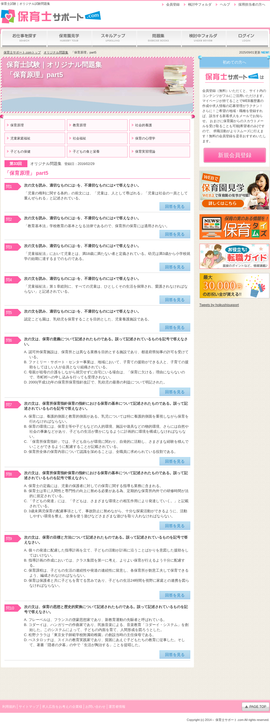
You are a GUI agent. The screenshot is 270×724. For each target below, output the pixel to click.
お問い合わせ (95, 707)
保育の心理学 (145, 138)
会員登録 (173, 4)
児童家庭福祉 (20, 138)
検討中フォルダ (200, 4)
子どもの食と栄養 (86, 151)
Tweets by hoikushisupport (219, 305)
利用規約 (9, 707)
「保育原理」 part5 (26, 173)
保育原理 (17, 125)
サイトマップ (29, 707)
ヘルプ (225, 4)
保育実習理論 (145, 151)
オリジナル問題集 (56, 52)
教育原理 (79, 125)
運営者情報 (117, 707)
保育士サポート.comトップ (22, 52)
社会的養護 (143, 125)
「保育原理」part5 (84, 52)
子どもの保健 (20, 151)
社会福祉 (79, 138)
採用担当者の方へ (251, 4)
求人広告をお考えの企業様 (62, 707)
